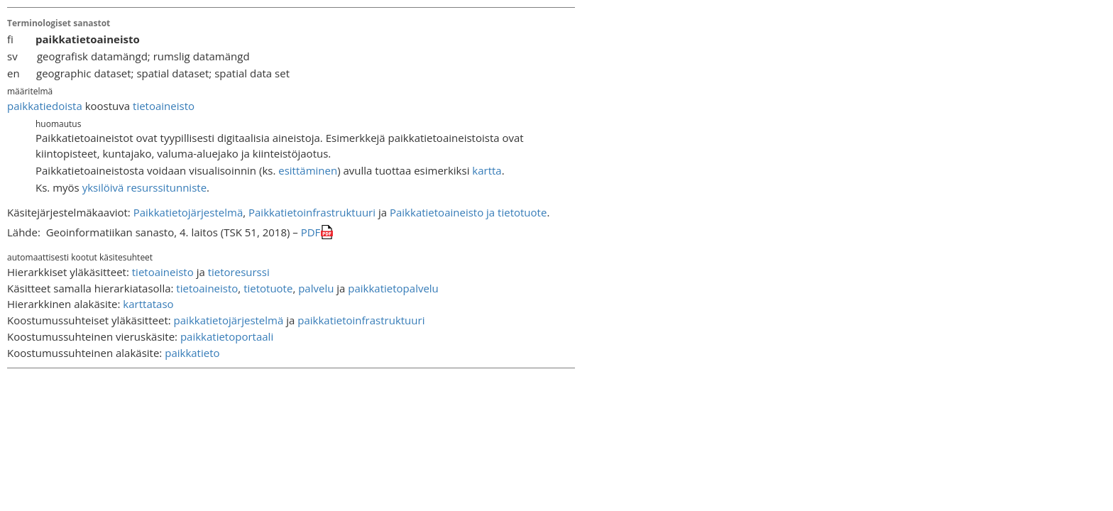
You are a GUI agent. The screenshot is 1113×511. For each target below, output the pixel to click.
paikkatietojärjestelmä (229, 320)
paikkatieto (192, 353)
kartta (486, 170)
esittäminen (307, 170)
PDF (311, 232)
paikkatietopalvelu (393, 288)
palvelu (316, 288)
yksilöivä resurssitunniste (144, 187)
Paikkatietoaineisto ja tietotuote (468, 212)
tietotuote (267, 288)
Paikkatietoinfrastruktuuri (311, 212)
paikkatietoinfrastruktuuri (360, 320)
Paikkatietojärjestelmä (188, 212)
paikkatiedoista (44, 106)
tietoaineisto (163, 106)
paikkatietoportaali (226, 336)
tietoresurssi (239, 272)
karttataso (148, 304)
